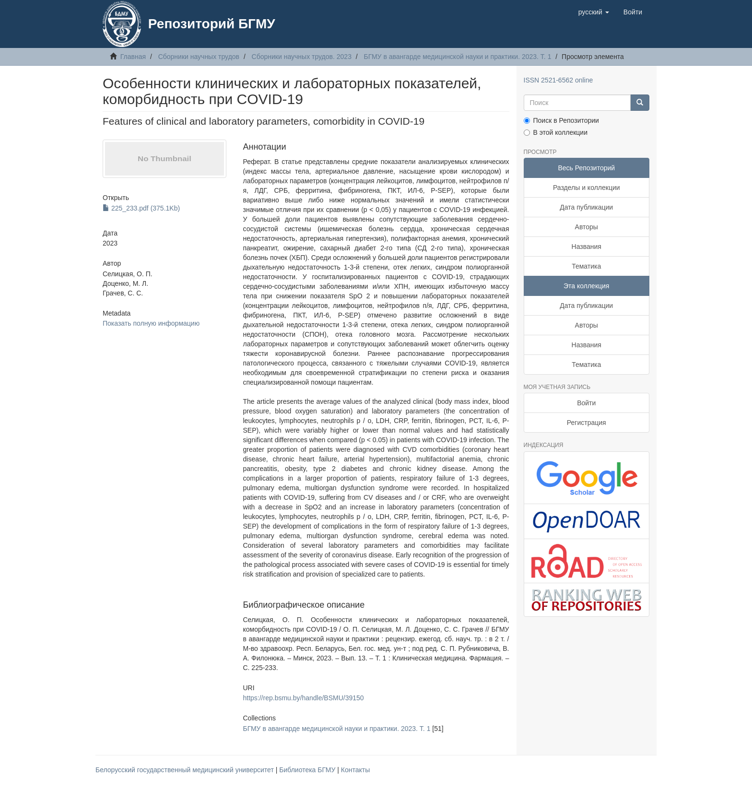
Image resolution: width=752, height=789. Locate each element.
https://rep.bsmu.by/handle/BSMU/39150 (303, 698)
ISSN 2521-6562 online (558, 80)
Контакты (355, 770)
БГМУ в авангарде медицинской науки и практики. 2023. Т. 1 (458, 56)
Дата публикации (586, 207)
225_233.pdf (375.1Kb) (141, 208)
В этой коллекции (556, 132)
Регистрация (586, 422)
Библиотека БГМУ (308, 770)
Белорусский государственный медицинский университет (185, 770)
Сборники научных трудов (198, 56)
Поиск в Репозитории (561, 120)
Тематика (586, 266)
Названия (586, 246)
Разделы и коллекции (586, 187)
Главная (133, 56)
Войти (586, 403)
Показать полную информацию (151, 323)
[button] (593, 12)
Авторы (586, 227)
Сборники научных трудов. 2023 (302, 56)
